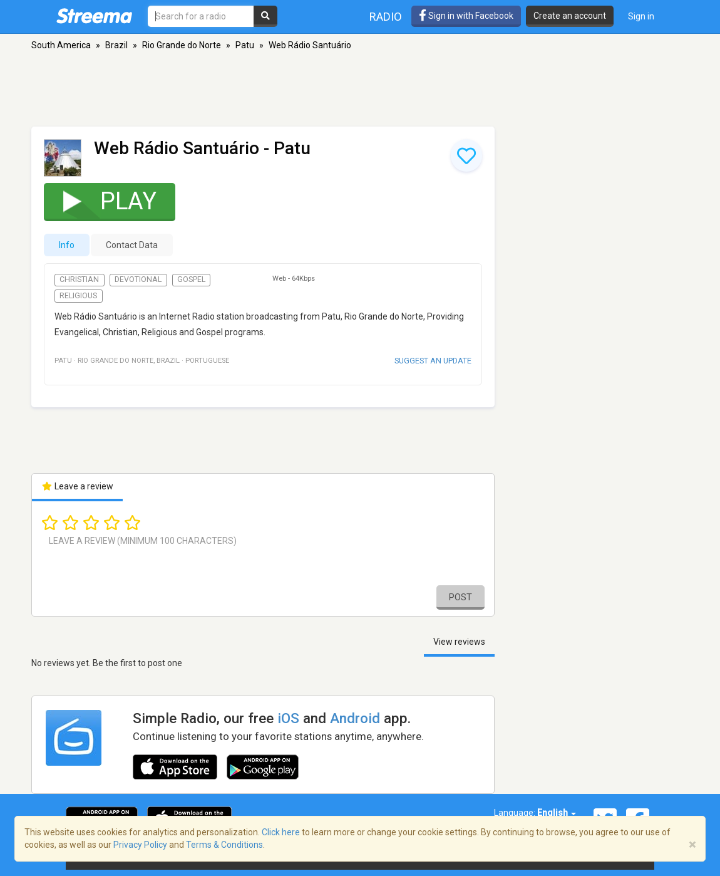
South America (61, 45)
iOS (288, 718)
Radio (385, 16)
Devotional (138, 279)
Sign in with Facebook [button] (466, 16)
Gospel (191, 279)
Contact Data (132, 245)
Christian (79, 279)
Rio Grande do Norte (181, 45)
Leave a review (77, 486)
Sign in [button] (641, 16)
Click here (281, 832)
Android (355, 718)
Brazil (116, 45)
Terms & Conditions (224, 845)
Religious (78, 295)
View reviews (459, 642)
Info (67, 245)
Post (460, 597)
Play (102, 201)
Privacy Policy (140, 845)
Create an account (569, 16)
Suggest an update (432, 360)
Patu (244, 45)
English (556, 813)
